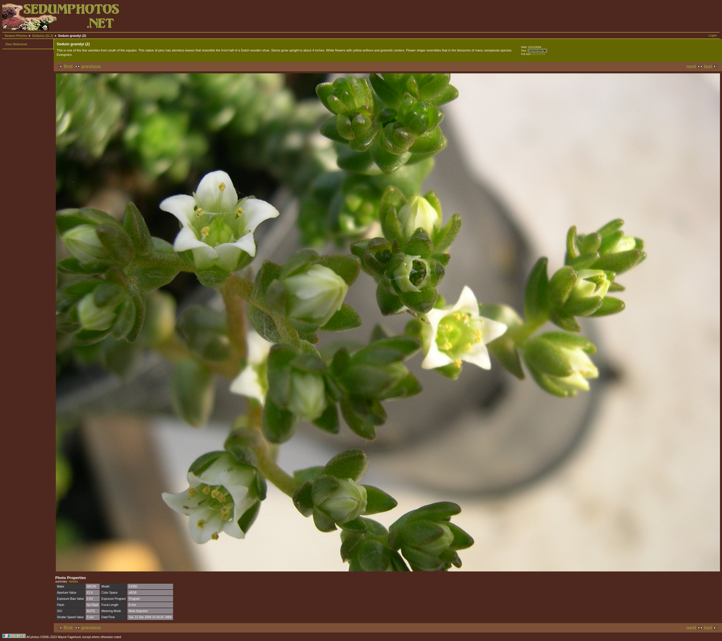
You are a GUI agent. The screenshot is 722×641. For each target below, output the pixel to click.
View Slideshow (16, 44)
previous (91, 66)
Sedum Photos (16, 35)
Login (713, 35)
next (691, 66)
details (73, 581)
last (708, 66)
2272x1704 (538, 54)
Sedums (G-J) (42, 35)
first (68, 66)
